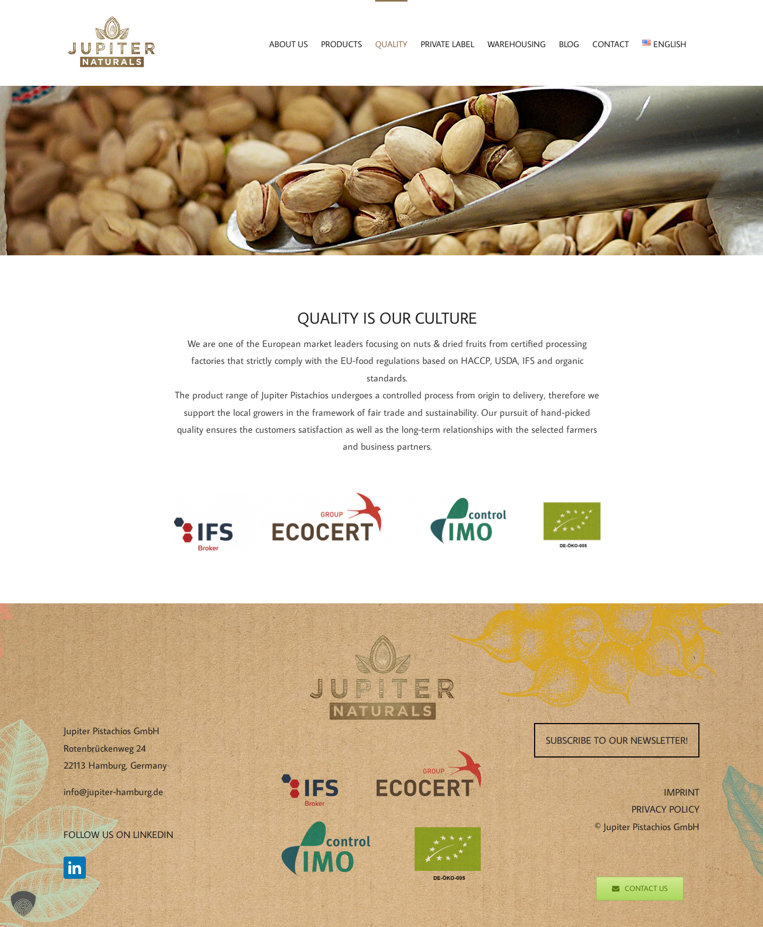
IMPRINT (681, 792)
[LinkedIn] (75, 868)
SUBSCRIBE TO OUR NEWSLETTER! (617, 740)
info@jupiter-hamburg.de (113, 792)
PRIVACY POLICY (665, 809)
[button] (23, 903)
